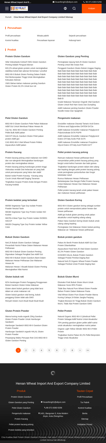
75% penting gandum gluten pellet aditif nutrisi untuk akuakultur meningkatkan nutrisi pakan (77, 324)
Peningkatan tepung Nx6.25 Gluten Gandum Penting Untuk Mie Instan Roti (77, 63)
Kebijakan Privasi (84, 424)
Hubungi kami (75, 40)
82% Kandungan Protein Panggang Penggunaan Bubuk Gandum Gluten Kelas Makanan (26, 283)
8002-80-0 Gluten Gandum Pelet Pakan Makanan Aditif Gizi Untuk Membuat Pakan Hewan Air (26, 125)
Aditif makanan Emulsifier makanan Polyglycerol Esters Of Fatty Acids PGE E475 (78, 137)
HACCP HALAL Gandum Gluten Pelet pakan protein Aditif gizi (24, 137)
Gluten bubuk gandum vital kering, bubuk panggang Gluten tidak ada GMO (22, 296)
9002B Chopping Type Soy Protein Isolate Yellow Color (26, 225)
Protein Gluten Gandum (17, 56)
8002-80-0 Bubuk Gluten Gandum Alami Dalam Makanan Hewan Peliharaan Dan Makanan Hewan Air (25, 260)
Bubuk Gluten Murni (68, 277)
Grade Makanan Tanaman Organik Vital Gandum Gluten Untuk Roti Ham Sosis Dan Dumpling (79, 103)
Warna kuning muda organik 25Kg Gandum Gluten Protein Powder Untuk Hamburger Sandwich (23, 319)
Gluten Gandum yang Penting (73, 56)
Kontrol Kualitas (85, 408)
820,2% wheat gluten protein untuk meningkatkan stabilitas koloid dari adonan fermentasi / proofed (26, 69)
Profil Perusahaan (84, 397)
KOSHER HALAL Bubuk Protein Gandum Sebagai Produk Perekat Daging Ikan (75, 256)
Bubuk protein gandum (70, 237)
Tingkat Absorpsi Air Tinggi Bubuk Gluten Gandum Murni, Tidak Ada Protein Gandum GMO (79, 302)
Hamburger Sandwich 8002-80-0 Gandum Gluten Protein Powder (26, 326)
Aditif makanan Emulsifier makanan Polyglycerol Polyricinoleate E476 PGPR (78, 131)
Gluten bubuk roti (14, 277)
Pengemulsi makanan (69, 118)
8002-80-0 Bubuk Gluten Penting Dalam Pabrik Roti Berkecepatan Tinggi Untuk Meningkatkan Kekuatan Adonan (25, 77)
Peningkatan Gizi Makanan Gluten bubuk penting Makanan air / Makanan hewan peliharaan (79, 228)
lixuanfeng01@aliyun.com (64, 2)
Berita (84, 413)
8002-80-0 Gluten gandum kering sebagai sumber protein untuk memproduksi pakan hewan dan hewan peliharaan (79, 208)
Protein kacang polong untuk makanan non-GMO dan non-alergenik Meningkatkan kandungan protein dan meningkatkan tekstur (26, 160)
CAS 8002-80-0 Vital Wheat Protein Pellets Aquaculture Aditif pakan (23, 143)
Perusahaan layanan (46, 40)
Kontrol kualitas (11, 40)
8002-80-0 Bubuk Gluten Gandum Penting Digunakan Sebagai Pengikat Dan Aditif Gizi (24, 252)
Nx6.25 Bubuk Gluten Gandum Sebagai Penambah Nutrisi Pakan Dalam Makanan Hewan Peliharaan (26, 245)
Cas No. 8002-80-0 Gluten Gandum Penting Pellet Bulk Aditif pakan (24, 131)
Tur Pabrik (84, 402)
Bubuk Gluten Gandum (17, 237)
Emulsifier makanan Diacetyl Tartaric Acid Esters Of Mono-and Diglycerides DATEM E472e (78, 125)
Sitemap (84, 419)
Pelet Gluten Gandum (16, 118)
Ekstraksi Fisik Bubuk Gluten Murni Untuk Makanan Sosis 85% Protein (75, 283)
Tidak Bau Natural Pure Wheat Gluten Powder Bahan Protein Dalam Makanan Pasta (77, 289)
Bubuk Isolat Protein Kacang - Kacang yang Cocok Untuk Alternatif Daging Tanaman (24, 177)
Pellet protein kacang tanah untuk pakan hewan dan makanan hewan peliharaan (78, 191)
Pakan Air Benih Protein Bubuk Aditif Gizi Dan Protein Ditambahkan (77, 244)
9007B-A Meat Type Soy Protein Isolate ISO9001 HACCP (26, 219)
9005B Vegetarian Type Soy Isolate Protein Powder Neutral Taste (23, 207)
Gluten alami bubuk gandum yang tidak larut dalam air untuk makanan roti (24, 289)
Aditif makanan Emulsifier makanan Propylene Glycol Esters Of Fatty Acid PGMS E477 (77, 143)
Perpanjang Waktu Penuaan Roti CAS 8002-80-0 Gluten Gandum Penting (26, 339)
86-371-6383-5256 (92, 2)
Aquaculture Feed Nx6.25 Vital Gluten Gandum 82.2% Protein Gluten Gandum (78, 250)
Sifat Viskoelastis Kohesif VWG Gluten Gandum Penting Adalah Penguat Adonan (25, 63)
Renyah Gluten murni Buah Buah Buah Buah (24, 301)
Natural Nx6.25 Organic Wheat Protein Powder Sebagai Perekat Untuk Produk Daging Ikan (78, 262)
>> (88, 350)
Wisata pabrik (43, 36)
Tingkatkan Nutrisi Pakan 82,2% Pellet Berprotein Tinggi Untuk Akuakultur (79, 336)
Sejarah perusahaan (77, 36)
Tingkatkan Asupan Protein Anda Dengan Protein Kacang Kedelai (26, 183)
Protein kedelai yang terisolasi (21, 200)
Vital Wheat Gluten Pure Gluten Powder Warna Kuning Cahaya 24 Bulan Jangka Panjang (78, 296)
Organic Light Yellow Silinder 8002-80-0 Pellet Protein (77, 330)
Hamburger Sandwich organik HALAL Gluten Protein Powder (24, 332)
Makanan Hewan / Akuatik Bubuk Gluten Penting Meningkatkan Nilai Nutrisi (26, 268)
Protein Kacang (13, 152)
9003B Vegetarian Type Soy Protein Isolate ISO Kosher (25, 213)
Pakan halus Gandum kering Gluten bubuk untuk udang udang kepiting (79, 222)
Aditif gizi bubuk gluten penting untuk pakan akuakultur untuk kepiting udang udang (76, 216)
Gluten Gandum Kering (70, 200)
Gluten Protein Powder (17, 311)
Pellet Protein (65, 311)
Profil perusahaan (12, 36)
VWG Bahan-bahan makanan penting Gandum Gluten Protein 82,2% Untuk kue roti (25, 84)
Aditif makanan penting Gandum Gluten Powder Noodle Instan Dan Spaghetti (78, 109)
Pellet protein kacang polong (73, 152)
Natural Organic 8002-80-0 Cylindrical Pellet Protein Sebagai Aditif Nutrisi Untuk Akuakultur (77, 317)
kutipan (91, 8)
